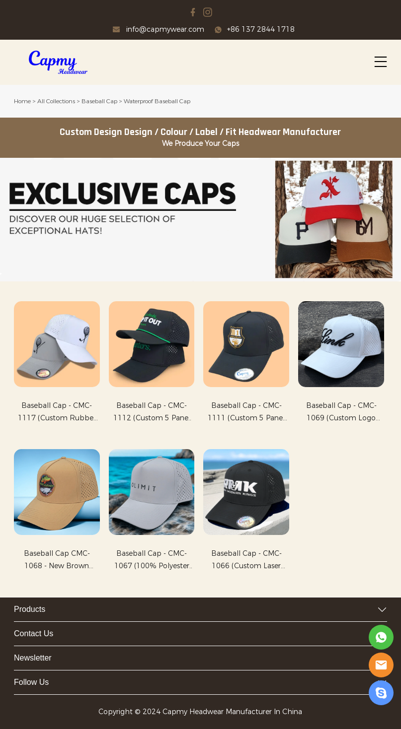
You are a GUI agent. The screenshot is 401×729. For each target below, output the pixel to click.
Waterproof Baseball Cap (157, 101)
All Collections (56, 101)
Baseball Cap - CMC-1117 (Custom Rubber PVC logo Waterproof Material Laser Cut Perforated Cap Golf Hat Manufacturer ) (57, 412)
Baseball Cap (99, 101)
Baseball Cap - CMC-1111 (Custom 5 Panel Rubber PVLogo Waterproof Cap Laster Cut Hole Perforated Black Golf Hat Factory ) (246, 412)
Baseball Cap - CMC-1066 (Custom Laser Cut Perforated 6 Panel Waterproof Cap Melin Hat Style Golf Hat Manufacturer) (246, 560)
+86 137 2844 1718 (261, 29)
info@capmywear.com (165, 29)
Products (29, 609)
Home (22, 101)
